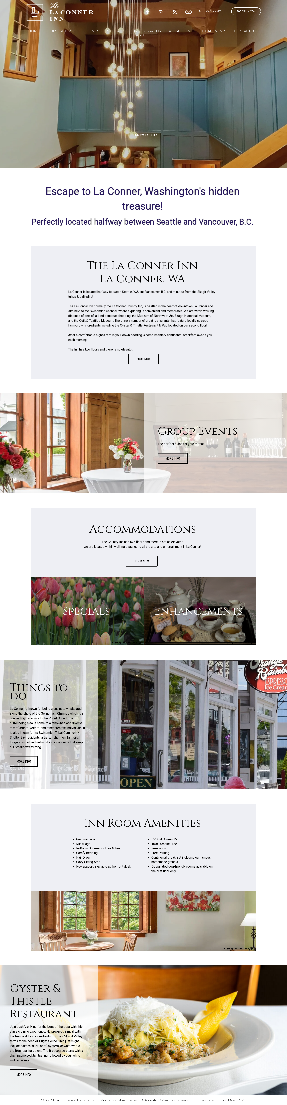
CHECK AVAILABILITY (143, 135)
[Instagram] (162, 11)
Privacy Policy (205, 1100)
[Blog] (175, 11)
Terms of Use (227, 1100)
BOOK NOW (144, 359)
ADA (241, 1100)
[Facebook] (149, 11)
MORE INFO (172, 458)
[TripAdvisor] (188, 11)
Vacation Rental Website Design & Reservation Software (136, 1100)
